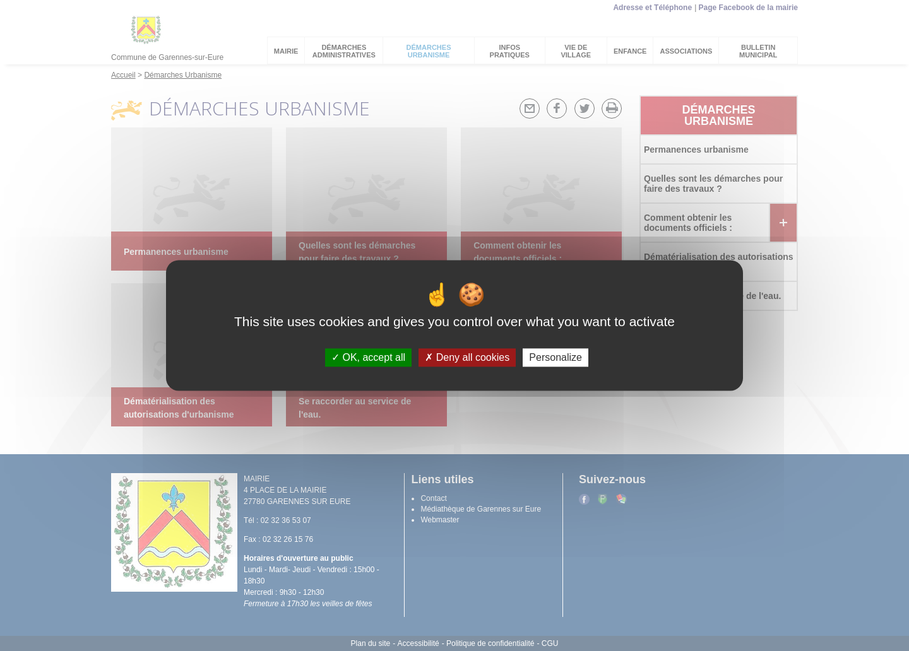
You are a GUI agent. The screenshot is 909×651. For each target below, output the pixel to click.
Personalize (555, 357)
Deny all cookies (467, 357)
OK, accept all (368, 357)
